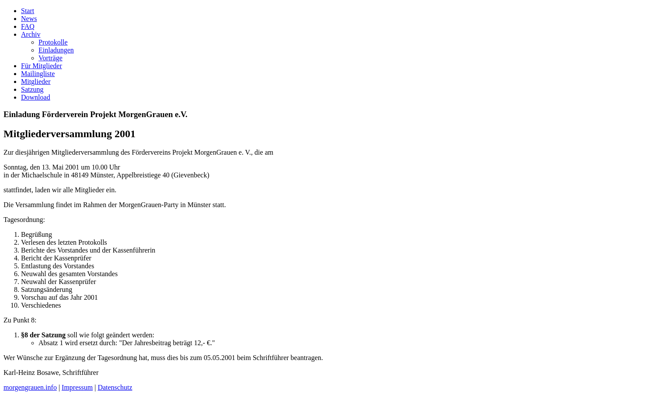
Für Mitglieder (41, 65)
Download (35, 97)
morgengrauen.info (30, 387)
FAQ (28, 26)
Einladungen (56, 50)
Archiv (30, 34)
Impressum (77, 387)
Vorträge (50, 58)
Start (27, 10)
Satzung (32, 89)
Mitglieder (36, 81)
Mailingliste (38, 73)
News (29, 18)
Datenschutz (114, 387)
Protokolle (53, 42)
